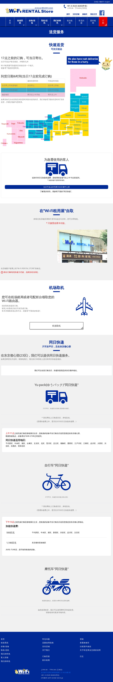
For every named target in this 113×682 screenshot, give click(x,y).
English (107, 2)
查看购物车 (84, 642)
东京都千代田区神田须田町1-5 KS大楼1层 (56, 672)
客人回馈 (4, 657)
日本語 (96, 2)
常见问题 (46, 639)
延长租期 (46, 660)
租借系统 (20, 21)
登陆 (82, 639)
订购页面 (46, 656)
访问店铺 (76, 14)
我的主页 (93, 14)
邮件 (68, 14)
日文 (82, 656)
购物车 (84, 14)
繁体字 (102, 2)
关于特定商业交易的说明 (90, 650)
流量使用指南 (48, 642)
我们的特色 (57, 21)
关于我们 (46, 650)
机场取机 (56, 325)
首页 (3, 639)
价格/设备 (32, 21)
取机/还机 (44, 21)
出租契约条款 (85, 646)
